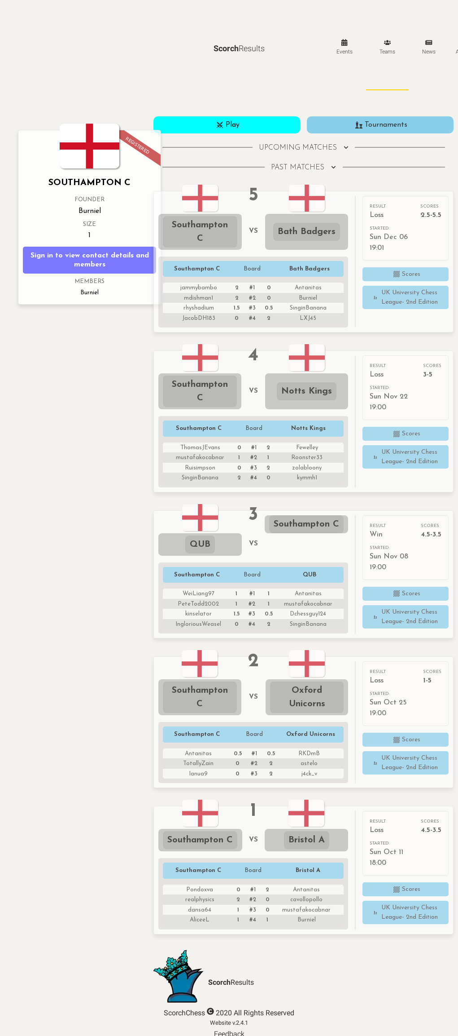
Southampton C (201, 232)
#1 (252, 288)
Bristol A (306, 840)
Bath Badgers (307, 231)
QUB (200, 544)
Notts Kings (306, 391)
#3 (252, 308)
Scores (405, 274)
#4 (252, 318)
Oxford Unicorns (307, 697)
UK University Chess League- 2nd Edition (404, 297)
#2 (252, 298)
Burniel (90, 211)
